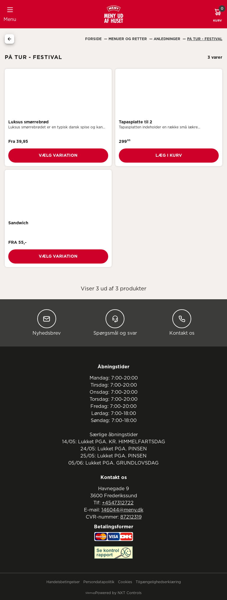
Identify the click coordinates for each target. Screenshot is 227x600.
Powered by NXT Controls (118, 593)
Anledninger (167, 39)
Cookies (125, 582)
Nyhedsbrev (47, 322)
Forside (94, 39)
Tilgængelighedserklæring (158, 582)
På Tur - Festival (204, 39)
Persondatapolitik (98, 582)
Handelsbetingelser (63, 582)
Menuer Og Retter (128, 39)
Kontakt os (181, 322)
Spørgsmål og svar (115, 322)
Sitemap (90, 593)
